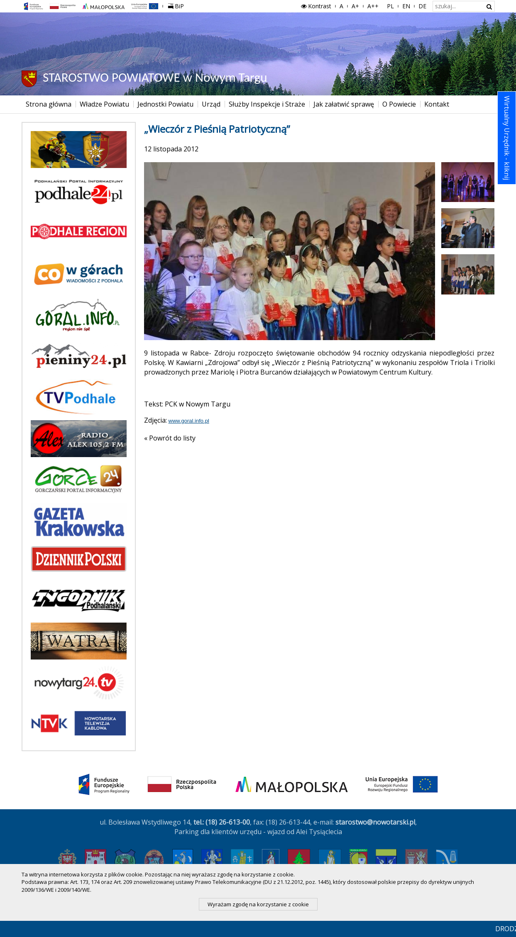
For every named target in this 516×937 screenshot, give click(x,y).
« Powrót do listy (170, 438)
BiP (177, 5)
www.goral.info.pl (189, 421)
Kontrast (315, 6)
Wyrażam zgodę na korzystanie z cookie (258, 904)
